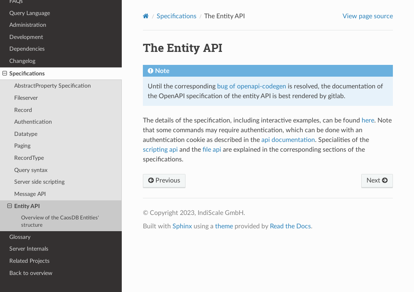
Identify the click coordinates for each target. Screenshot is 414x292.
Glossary (19, 237)
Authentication (33, 122)
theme (224, 226)
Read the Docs (290, 226)
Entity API (23, 206)
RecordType (29, 158)
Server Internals (28, 249)
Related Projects (29, 261)
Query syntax (30, 170)
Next (377, 180)
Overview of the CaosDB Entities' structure (60, 221)
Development (26, 37)
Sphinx (182, 226)
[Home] (146, 16)
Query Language (29, 13)
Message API (30, 194)
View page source (368, 16)
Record (23, 110)
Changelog (22, 61)
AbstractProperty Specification (52, 86)
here (368, 120)
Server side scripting (39, 182)
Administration (27, 25)
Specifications (23, 73)
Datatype (25, 134)
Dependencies (27, 49)
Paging (22, 146)
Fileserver (26, 98)
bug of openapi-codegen (251, 86)
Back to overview (30, 273)
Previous (164, 180)
